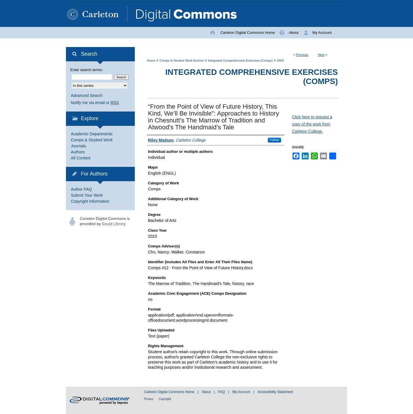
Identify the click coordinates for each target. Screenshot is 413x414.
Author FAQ (81, 189)
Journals (78, 146)
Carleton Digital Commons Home (169, 392)
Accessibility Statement (275, 392)
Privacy (149, 399)
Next (321, 54)
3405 (280, 60)
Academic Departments (92, 134)
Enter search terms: (86, 70)
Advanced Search (87, 95)
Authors (78, 152)
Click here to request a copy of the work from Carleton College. (312, 124)
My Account (241, 392)
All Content (80, 158)
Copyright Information (90, 201)
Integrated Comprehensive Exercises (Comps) (240, 60)
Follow (274, 140)
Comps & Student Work (92, 140)
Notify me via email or (95, 102)
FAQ (222, 392)
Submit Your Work (87, 195)
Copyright (165, 399)
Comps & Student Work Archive (181, 60)
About (207, 392)
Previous (302, 54)
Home (151, 60)
